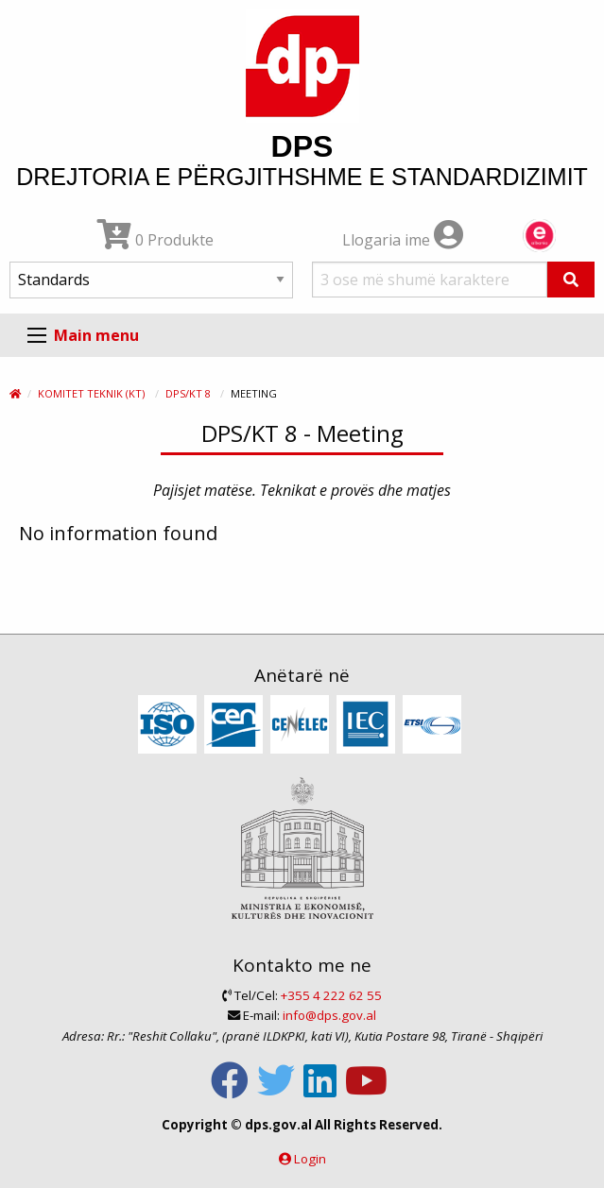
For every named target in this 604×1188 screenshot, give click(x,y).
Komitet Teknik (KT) (91, 393)
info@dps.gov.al (329, 1015)
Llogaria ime (402, 239)
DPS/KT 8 (188, 393)
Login (310, 1158)
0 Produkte (155, 239)
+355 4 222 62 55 (331, 995)
